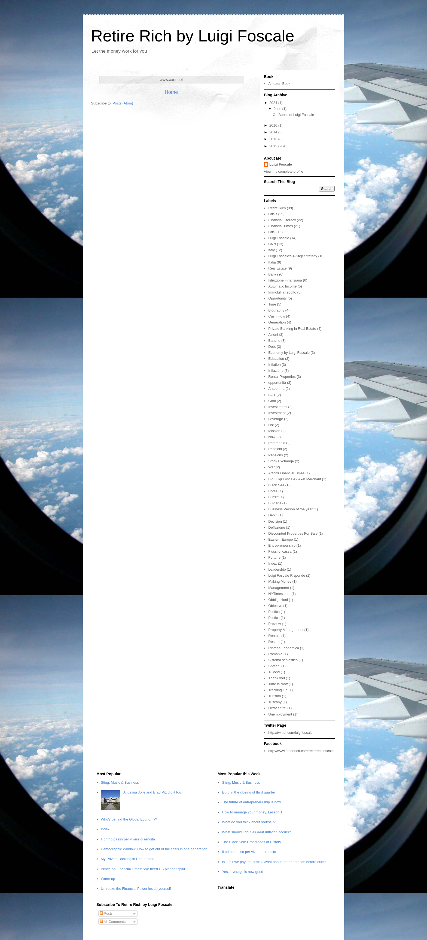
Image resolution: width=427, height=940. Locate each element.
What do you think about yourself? (249, 822)
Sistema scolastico (283, 660)
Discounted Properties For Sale (293, 533)
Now (271, 437)
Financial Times (280, 226)
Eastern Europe (280, 539)
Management (278, 588)
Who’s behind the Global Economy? (129, 819)
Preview (274, 624)
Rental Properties (281, 377)
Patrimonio (276, 443)
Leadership (277, 569)
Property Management (285, 630)
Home (171, 92)
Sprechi (274, 666)
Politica (274, 612)
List (271, 425)
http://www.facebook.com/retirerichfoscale (301, 751)
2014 (273, 132)
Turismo (274, 696)
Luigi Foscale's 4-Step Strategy (292, 256)
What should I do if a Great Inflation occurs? (256, 832)
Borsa (272, 491)
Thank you (276, 678)
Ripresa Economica (283, 648)
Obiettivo (275, 606)
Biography (276, 310)
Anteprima (276, 389)
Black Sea (276, 485)
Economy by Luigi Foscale (289, 353)
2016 (273, 125)
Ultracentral (277, 708)
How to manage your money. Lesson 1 (252, 812)
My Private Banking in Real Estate (127, 859)
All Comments (113, 922)
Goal (272, 401)
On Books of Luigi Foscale (293, 115)
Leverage (275, 419)
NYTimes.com (279, 594)
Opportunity (277, 298)
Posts (106, 913)
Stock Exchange (281, 461)
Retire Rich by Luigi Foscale (192, 36)
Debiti (272, 515)
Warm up (108, 879)
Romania (275, 654)
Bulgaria (274, 503)
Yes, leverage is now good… (244, 872)
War (271, 467)
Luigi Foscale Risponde (286, 575)
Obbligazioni (278, 600)
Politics (273, 618)
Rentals (274, 636)
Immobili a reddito (282, 292)
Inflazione (275, 371)
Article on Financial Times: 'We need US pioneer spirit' (143, 869)
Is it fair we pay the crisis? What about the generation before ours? (274, 862)
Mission (274, 431)
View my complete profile (283, 171)
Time (272, 304)
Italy (271, 250)
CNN (272, 244)
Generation (277, 322)
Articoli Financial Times (286, 473)
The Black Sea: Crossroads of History (251, 842)
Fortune (274, 557)
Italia (272, 262)
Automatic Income (282, 286)
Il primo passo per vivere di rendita (128, 839)
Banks (273, 274)
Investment (277, 413)
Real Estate (277, 268)
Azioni (273, 335)
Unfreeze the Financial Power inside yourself (136, 889)
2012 (273, 146)
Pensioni (275, 449)
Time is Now (278, 684)
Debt (272, 347)
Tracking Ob (277, 690)
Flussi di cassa (279, 551)
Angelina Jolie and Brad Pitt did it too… (153, 792)
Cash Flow (276, 316)
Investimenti (277, 407)
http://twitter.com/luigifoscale (290, 733)
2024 (273, 103)
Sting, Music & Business (120, 782)
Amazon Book (279, 84)
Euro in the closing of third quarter (248, 792)
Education (276, 359)
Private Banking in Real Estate (292, 329)
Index (272, 563)
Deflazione (276, 527)
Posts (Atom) (123, 103)
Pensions (275, 455)
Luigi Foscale (280, 164)
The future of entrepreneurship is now (251, 802)
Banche (274, 341)
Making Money (279, 581)
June (278, 109)
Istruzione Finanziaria (285, 280)
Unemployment (280, 714)
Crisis (272, 214)
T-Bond (274, 672)
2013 (273, 139)
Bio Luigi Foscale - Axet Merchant (294, 479)
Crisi (271, 232)
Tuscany (275, 702)
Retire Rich (277, 208)
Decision (275, 521)
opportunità (277, 383)
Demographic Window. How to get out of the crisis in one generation (154, 849)
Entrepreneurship (281, 545)
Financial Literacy (282, 220)
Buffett (273, 497)
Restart (274, 642)
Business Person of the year (290, 509)
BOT (272, 395)
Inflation (274, 365)
